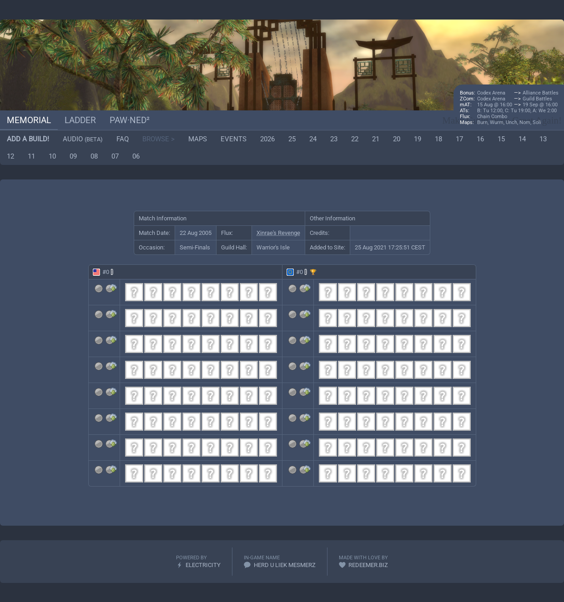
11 (31, 156)
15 (501, 139)
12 (10, 156)
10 (52, 156)
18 (438, 139)
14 (522, 139)
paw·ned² (130, 120)
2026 (267, 139)
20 (396, 139)
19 (417, 139)
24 (313, 139)
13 (543, 139)
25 (292, 139)
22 (354, 139)
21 (375, 139)
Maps (197, 139)
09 (73, 156)
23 (333, 139)
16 (480, 139)
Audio (83, 139)
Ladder (80, 120)
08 (94, 156)
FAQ (122, 139)
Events (234, 139)
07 (115, 156)
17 (459, 139)
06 (136, 156)
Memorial (29, 120)
